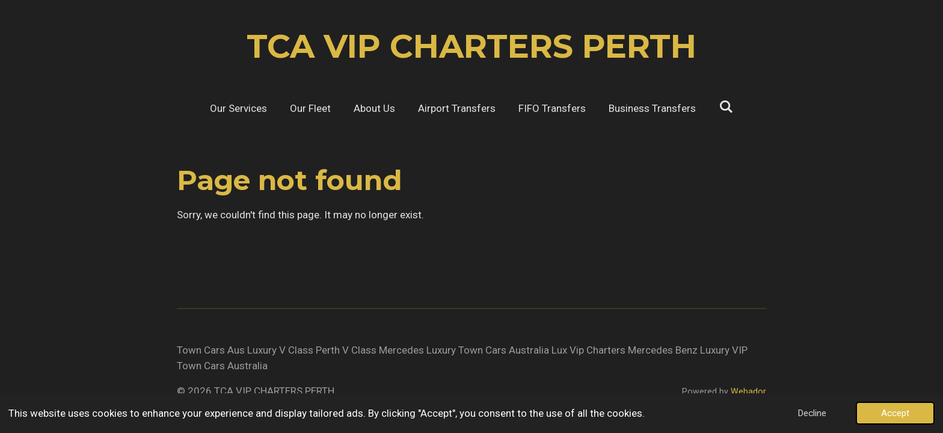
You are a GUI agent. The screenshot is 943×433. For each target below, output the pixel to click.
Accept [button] (895, 413)
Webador (748, 391)
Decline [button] (811, 413)
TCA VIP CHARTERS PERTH (471, 46)
